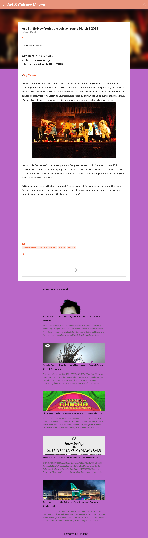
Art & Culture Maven (26, 4)
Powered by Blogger (74, 533)
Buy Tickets (29, 75)
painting (71, 248)
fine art (62, 248)
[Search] (48, 5)
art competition (29, 248)
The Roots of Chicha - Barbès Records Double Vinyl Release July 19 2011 (73, 413)
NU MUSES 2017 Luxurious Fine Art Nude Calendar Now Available (70, 458)
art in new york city (47, 248)
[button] (23, 37)
